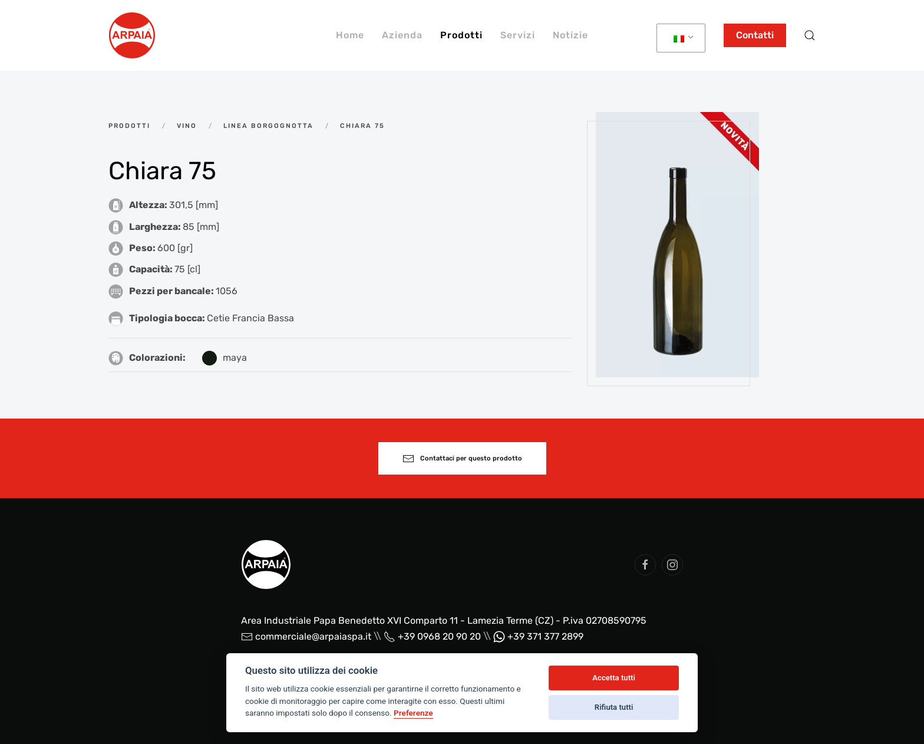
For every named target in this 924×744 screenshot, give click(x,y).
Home (350, 35)
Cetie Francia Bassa (250, 318)
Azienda (402, 35)
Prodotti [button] (461, 35)
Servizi (517, 35)
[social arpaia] (645, 564)
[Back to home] (132, 35)
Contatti (755, 35)
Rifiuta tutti (614, 707)
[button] (810, 35)
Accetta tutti (613, 677)
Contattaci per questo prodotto (462, 459)
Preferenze (413, 712)
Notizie (570, 35)
